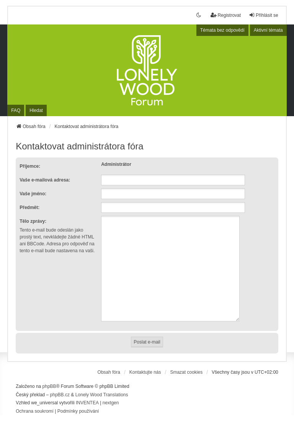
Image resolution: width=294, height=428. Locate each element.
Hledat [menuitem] (36, 110)
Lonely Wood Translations (101, 385)
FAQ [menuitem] (15, 110)
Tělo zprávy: (33, 221)
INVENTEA (87, 393)
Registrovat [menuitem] (226, 15)
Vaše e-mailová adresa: (45, 180)
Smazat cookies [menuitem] (186, 363)
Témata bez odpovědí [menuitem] (222, 30)
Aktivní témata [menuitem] (268, 30)
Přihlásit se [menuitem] (263, 15)
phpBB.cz (60, 385)
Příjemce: (30, 166)
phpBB (49, 377)
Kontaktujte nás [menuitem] (145, 363)
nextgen (111, 393)
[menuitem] (35, 402)
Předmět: (29, 207)
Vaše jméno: (33, 193)
